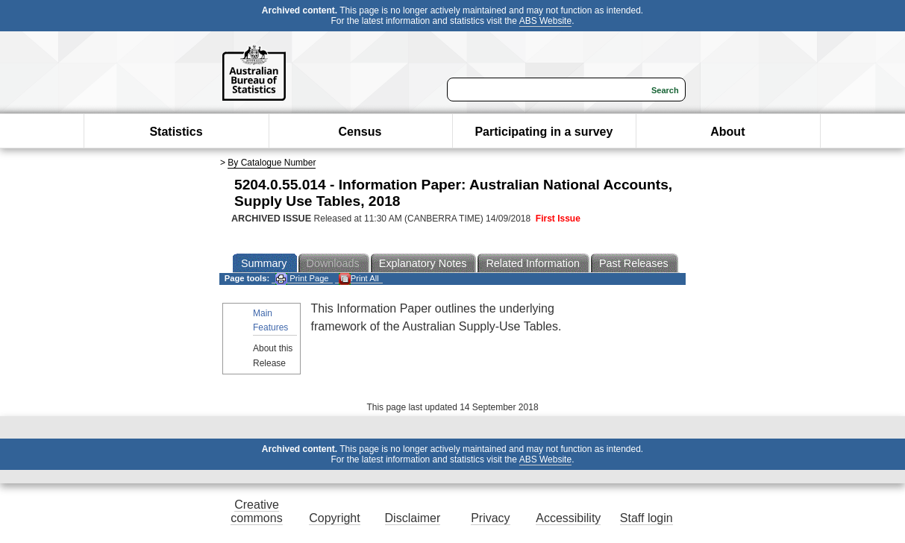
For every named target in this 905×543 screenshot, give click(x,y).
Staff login (646, 518)
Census (360, 131)
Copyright (334, 518)
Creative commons (256, 511)
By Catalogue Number (272, 162)
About (727, 131)
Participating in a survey (544, 131)
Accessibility (568, 518)
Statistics (175, 131)
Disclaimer (413, 518)
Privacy (490, 518)
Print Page (301, 278)
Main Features (270, 320)
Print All (359, 278)
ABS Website (545, 21)
